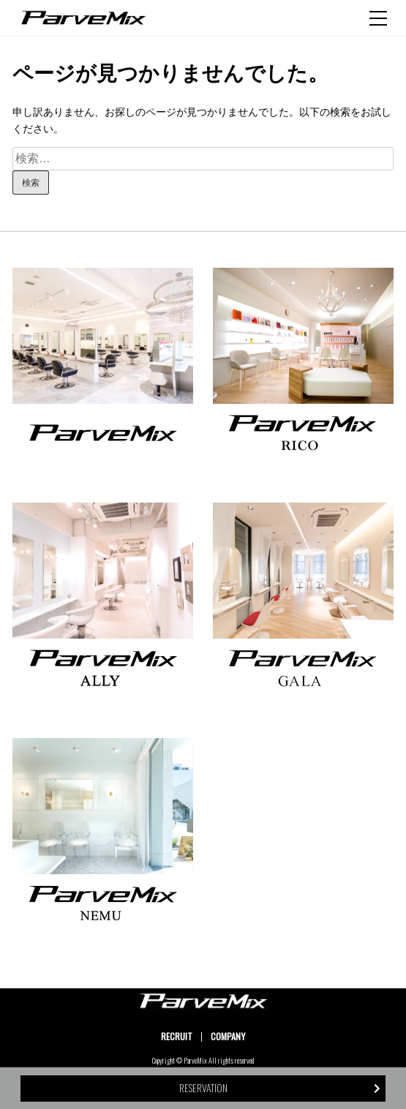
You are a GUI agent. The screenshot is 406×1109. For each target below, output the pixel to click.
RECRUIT (176, 1036)
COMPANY (228, 1036)
